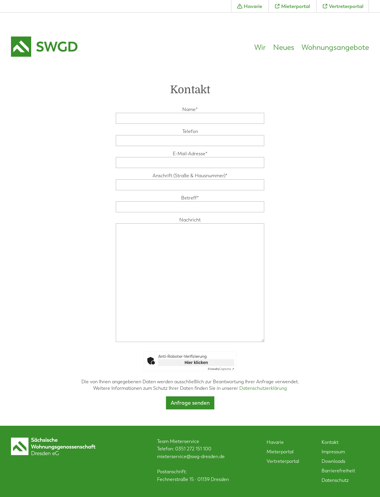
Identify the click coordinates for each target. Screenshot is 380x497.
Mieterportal (295, 6)
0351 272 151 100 (193, 449)
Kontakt (330, 442)
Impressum (333, 452)
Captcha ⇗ (221, 369)
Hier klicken (196, 362)
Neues (283, 47)
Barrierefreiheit (338, 471)
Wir (260, 47)
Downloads (333, 461)
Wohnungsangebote (335, 47)
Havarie (253, 6)
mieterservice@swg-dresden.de (191, 456)
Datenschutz (335, 480)
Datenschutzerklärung (263, 388)
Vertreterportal (346, 6)
